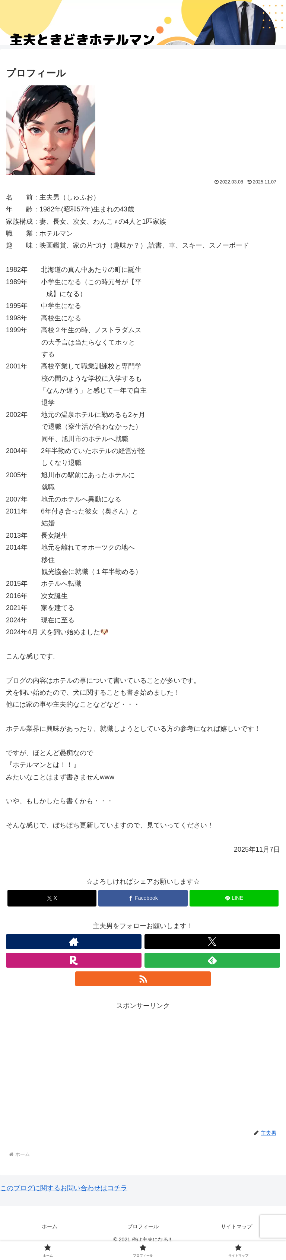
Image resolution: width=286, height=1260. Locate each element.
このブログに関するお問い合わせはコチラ (63, 1188)
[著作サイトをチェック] (74, 941)
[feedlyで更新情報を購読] (212, 960)
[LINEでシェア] (234, 898)
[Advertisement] (143, 1064)
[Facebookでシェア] (142, 898)
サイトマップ (236, 1226)
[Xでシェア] (51, 898)
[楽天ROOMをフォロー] (74, 960)
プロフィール (143, 1226)
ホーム (49, 1226)
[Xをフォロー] (212, 941)
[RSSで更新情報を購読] (143, 978)
